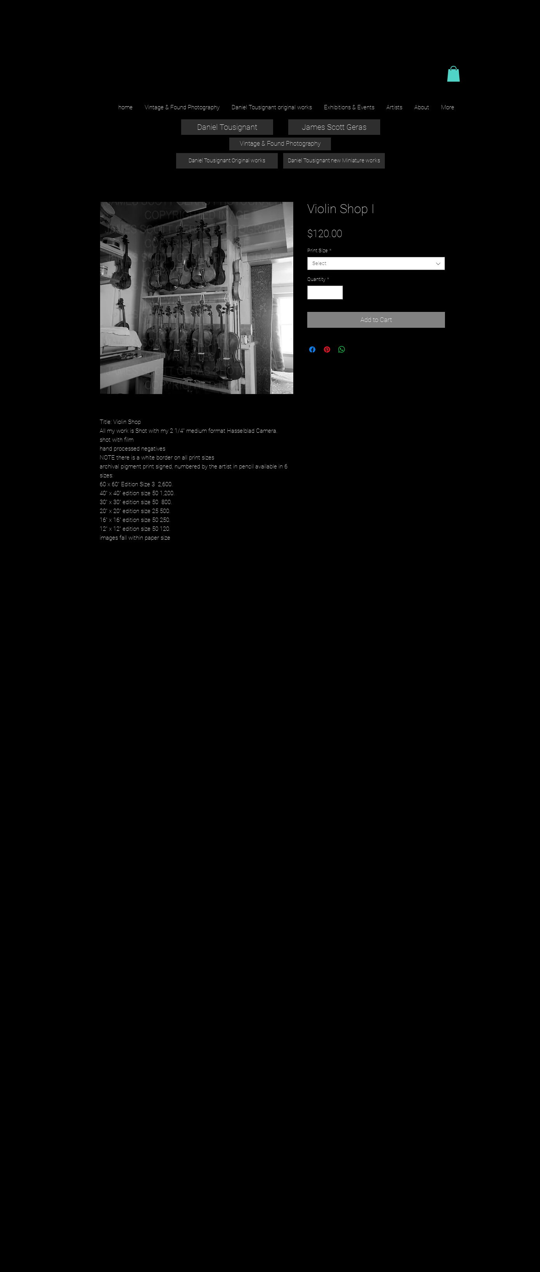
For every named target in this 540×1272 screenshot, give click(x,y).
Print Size (319, 250)
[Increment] (337, 292)
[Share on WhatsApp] (341, 349)
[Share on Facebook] (312, 349)
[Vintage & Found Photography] (280, 144)
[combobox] (376, 263)
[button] (453, 74)
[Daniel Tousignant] (227, 127)
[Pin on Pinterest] (327, 349)
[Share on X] (356, 349)
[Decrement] (313, 292)
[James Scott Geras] (334, 127)
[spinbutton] (325, 292)
